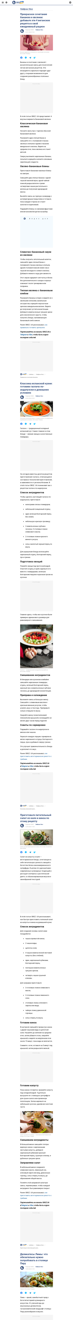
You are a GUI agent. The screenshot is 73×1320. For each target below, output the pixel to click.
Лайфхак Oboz (39, 30)
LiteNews (31, 374)
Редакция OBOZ (29, 30)
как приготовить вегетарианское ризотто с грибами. (36, 1195)
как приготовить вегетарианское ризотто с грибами (36, 756)
